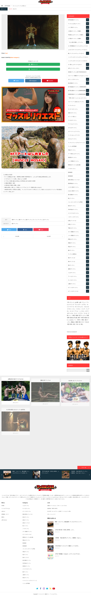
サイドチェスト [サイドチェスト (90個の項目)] (79, 306)
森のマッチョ (3, 8)
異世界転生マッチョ (78, 183)
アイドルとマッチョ (78, 123)
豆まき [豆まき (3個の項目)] (87, 322)
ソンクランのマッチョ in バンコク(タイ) (78, 61)
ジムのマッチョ (78, 272)
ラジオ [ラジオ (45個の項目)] (85, 313)
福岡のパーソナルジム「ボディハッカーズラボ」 (57, 505)
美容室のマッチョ (78, 157)
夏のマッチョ (22, 219)
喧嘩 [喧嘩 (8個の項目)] (68, 317)
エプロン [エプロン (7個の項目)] (84, 304)
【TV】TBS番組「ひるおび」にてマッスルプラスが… (68, 554)
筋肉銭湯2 (78, 175)
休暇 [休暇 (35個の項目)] (73, 315)
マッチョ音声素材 (78, 146)
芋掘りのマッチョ (78, 227)
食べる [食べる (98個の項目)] (78, 324)
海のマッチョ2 (78, 261)
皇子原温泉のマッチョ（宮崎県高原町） (78, 87)
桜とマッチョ (78, 198)
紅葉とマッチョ (78, 224)
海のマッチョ (78, 265)
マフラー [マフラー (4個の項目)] (80, 313)
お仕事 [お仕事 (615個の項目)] (76, 302)
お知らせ (3, 511)
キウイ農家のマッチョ (78, 231)
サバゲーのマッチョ (78, 109)
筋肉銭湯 (78, 172)
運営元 (3, 517)
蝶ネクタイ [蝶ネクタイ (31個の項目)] (82, 322)
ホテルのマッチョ (78, 127)
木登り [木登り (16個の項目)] (79, 319)
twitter (11, 57)
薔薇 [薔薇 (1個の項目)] (77, 322)
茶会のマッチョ (78, 246)
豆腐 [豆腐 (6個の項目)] (68, 324)
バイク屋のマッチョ (78, 27)
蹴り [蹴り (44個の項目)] (74, 324)
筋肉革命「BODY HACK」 (52, 508)
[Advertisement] (33, 207)
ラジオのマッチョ (78, 120)
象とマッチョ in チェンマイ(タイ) (78, 53)
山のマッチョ (46, 219)
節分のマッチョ (78, 205)
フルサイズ (33, 69)
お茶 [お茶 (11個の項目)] (80, 302)
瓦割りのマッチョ (78, 112)
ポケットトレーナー (51, 514)
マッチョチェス (78, 105)
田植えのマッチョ (78, 239)
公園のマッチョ (78, 283)
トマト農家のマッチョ (78, 235)
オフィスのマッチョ (78, 287)
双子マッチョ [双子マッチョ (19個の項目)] (82, 315)
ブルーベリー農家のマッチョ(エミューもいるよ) (78, 76)
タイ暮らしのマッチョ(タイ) (78, 64)
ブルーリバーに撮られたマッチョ (78, 101)
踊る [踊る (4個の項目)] (71, 324)
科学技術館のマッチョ (78, 19)
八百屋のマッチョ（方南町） (78, 31)
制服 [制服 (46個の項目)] (77, 315)
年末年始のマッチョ (78, 209)
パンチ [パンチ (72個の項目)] (83, 309)
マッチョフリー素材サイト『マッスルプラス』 (48, 594)
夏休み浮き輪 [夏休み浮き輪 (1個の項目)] (73, 317)
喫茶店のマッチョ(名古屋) (78, 164)
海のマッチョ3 (78, 257)
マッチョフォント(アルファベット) (78, 142)
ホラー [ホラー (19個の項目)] (87, 311)
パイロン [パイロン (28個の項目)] (78, 309)
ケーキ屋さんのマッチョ (78, 153)
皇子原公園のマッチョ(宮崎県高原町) (78, 90)
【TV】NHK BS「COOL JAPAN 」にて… (65, 529)
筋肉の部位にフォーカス (78, 179)
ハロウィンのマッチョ (78, 216)
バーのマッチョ (78, 168)
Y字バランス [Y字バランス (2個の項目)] (70, 302)
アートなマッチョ (78, 276)
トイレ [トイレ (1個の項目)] (73, 309)
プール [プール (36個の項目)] (76, 311)
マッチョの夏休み (78, 253)
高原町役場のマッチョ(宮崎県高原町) (78, 94)
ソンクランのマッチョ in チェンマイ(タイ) (78, 57)
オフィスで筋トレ (78, 116)
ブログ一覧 (83, 467)
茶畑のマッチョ (78, 242)
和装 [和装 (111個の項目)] (88, 315)
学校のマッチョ (78, 149)
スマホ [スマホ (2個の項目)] (69, 309)
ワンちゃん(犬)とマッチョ (78, 23)
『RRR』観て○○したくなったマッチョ (78, 98)
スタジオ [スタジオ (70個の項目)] (86, 306)
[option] (17, 474)
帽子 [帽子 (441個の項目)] (79, 317)
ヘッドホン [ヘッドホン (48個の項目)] (82, 311)
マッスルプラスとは (6, 508)
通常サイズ (33, 64)
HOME (3, 505)
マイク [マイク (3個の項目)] (75, 313)
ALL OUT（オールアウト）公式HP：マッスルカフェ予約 (59, 511)
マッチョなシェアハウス (78, 135)
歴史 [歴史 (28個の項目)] (83, 319)
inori (6, 53)
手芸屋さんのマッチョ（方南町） (78, 34)
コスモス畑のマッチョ (78, 187)
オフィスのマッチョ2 (78, 291)
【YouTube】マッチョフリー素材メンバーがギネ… (67, 545)
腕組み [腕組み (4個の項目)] (73, 322)
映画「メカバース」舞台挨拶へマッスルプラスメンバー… (68, 521)
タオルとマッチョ (78, 138)
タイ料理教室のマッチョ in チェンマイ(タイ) (78, 46)
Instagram (16, 57)
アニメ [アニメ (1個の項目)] (84, 302)
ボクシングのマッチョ (78, 79)
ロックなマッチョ (78, 280)
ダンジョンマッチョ (37, 219)
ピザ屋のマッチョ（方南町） (78, 38)
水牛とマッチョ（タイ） (78, 68)
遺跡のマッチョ (78, 268)
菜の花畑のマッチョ (78, 194)
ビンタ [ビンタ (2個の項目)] (72, 311)
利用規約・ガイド (5, 514)
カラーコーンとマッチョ (78, 131)
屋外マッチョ (15, 219)
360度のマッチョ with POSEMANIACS (78, 72)
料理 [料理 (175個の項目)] (82, 317)
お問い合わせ (4, 520)
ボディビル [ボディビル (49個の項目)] (70, 313)
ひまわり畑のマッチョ (78, 190)
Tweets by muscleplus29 (72, 331)
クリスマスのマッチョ (78, 213)
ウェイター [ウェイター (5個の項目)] (78, 304)
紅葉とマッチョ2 (78, 220)
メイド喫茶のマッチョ (78, 161)
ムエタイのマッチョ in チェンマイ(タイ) (78, 50)
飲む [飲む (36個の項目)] (82, 324)
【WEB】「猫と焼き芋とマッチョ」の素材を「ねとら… (68, 537)
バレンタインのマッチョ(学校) (78, 201)
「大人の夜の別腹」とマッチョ (78, 42)
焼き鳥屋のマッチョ (78, 83)
